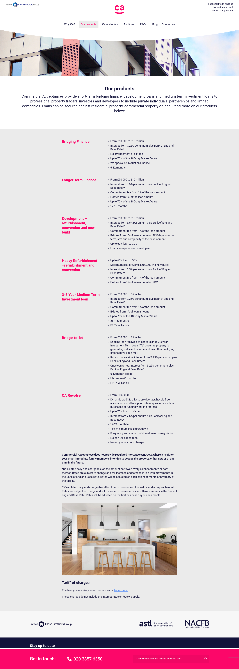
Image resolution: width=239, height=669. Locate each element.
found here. (121, 590)
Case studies (110, 24)
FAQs (143, 24)
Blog (155, 24)
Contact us (168, 24)
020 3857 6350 (84, 659)
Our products (88, 24)
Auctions (129, 24)
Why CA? (69, 24)
